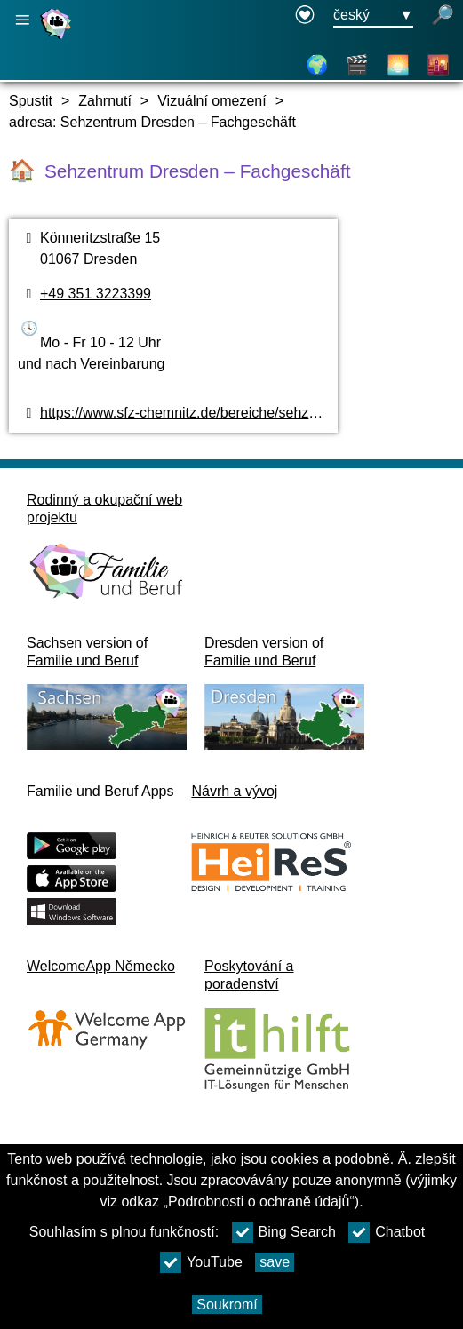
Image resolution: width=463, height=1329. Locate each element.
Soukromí (226, 1304)
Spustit (30, 100)
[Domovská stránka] (58, 38)
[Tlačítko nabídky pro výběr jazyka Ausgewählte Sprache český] (373, 16)
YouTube (201, 1262)
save (274, 1261)
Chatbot (386, 1232)
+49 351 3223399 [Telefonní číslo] (95, 293)
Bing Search (284, 1232)
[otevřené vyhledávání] (442, 16)
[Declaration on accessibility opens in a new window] (304, 16)
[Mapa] (317, 65)
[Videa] (357, 65)
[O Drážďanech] (398, 65)
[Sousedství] (438, 65)
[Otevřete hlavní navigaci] (22, 20)
